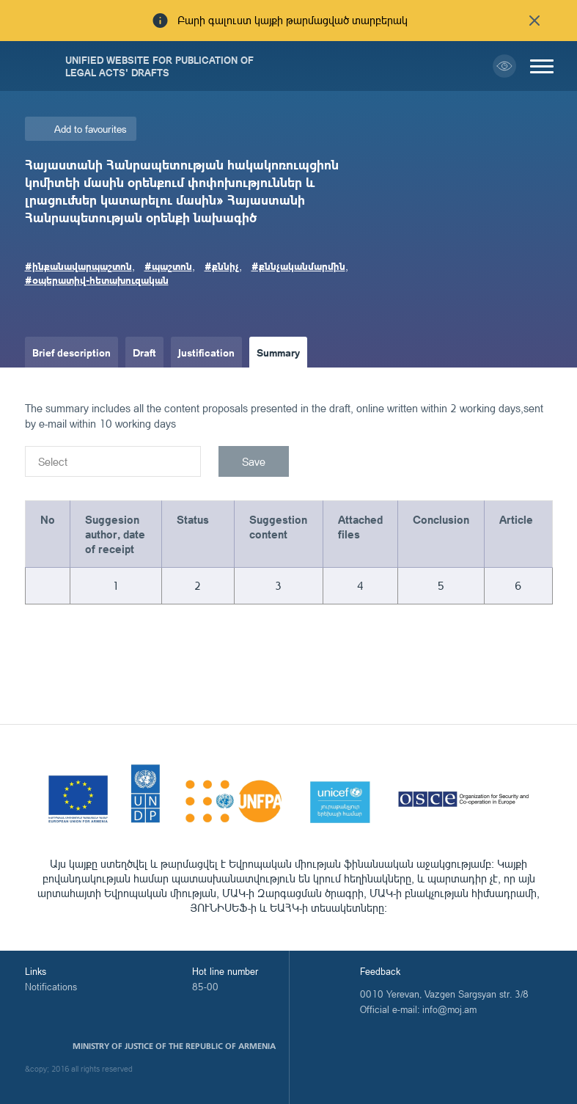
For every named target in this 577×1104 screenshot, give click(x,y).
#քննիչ (222, 265)
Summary (278, 352)
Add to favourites (90, 129)
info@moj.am (449, 1009)
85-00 (205, 986)
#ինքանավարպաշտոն (78, 265)
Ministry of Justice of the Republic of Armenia (174, 1046)
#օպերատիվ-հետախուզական (97, 279)
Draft (144, 352)
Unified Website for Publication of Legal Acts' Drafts (159, 66)
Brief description (71, 352)
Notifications (51, 986)
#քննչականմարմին (298, 265)
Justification (206, 352)
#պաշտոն (168, 265)
